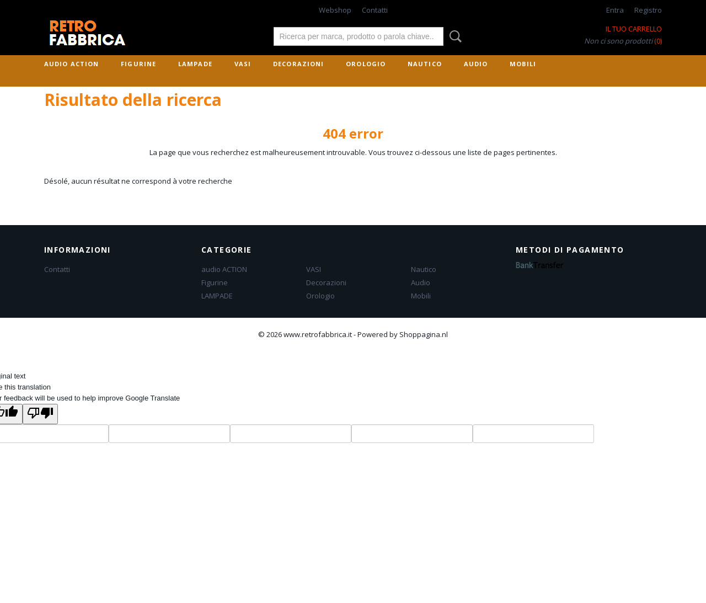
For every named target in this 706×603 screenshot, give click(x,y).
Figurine (138, 64)
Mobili (523, 64)
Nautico (425, 64)
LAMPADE (195, 64)
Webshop (335, 10)
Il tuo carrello (634, 29)
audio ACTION (71, 64)
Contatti (375, 10)
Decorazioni (298, 64)
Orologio (366, 64)
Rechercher (453, 36)
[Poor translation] (40, 414)
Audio (476, 64)
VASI (242, 64)
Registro (648, 10)
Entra (615, 10)
